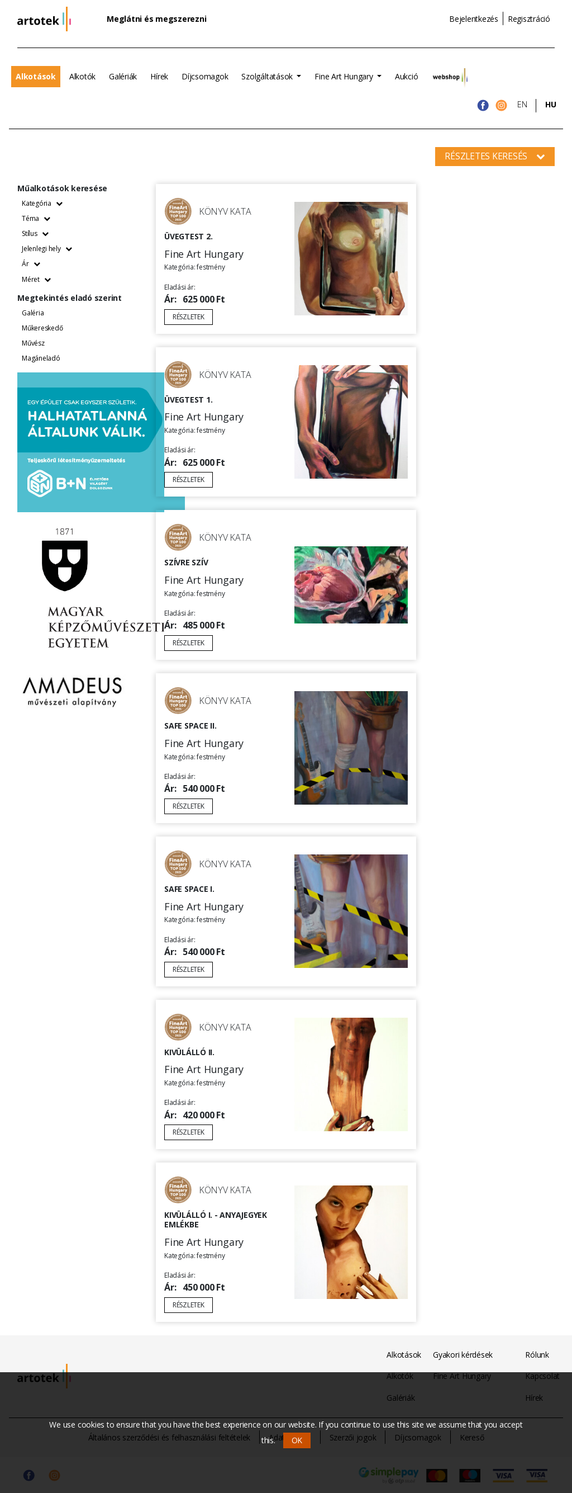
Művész (33, 343)
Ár (31, 263)
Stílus (35, 233)
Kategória (42, 203)
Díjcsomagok (205, 76)
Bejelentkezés (473, 18)
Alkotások (36, 76)
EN (522, 104)
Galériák (123, 76)
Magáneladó (41, 358)
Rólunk (537, 1354)
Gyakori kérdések (463, 1354)
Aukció (406, 76)
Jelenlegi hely (47, 248)
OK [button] (297, 1440)
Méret (36, 279)
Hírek (159, 76)
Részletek (188, 317)
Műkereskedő (42, 328)
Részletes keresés (495, 156)
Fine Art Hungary (344, 76)
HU (550, 104)
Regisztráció (529, 18)
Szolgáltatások (267, 76)
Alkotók (82, 76)
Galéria (33, 313)
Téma (36, 218)
